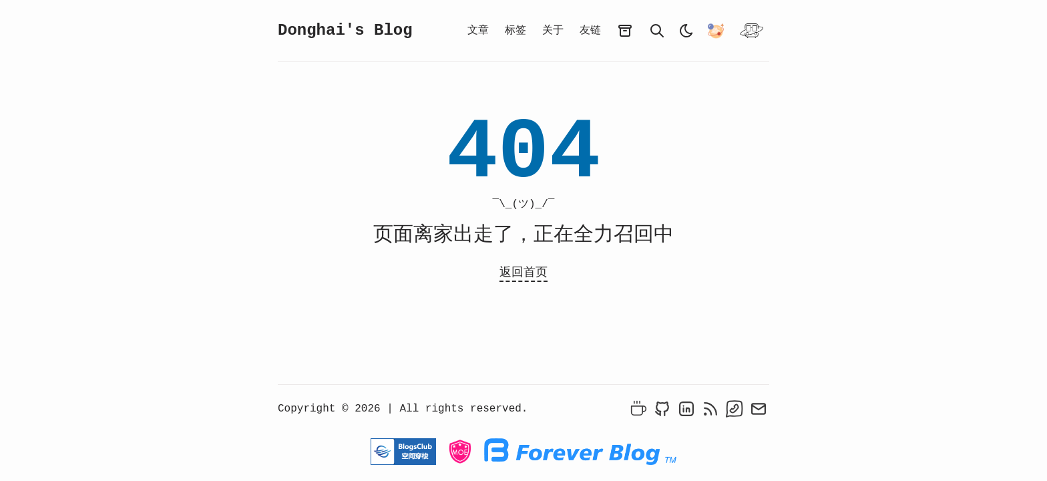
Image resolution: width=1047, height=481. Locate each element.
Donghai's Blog (345, 30)
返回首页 (523, 272)
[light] (686, 30)
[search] (657, 30)
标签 (515, 31)
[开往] (752, 30)
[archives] (625, 30)
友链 (590, 31)
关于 (553, 31)
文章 (478, 31)
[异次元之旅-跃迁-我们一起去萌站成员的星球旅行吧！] (715, 30)
